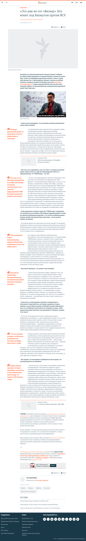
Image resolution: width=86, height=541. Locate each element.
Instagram (45, 457)
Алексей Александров (26, 19)
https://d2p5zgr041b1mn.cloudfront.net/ (36, 456)
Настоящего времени (42, 480)
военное (49, 414)
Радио (2, 527)
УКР (72, 2)
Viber (51, 457)
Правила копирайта (27, 524)
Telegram (38, 457)
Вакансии (25, 530)
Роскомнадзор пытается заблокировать (32, 452)
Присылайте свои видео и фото (9, 518)
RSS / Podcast (4, 530)
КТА (77, 2)
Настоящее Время (38, 19)
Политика (23, 8)
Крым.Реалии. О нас (27, 518)
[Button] (55, 27)
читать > (53, 465)
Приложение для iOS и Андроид (10, 521)
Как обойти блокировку (7, 533)
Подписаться (4, 524)
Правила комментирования (30, 521)
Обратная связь (26, 527)
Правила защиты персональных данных (31, 534)
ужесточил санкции (57, 438)
